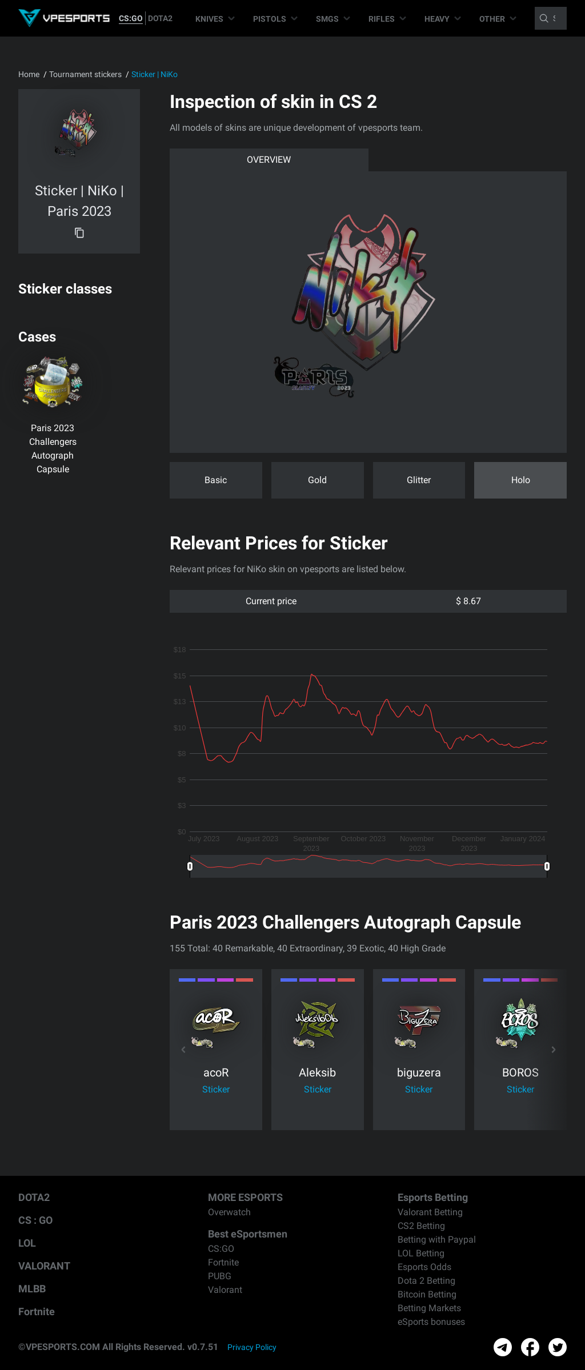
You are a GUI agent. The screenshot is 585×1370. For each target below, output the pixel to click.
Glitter (419, 480)
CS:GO (131, 18)
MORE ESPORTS (245, 1197)
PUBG (219, 1276)
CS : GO (35, 1220)
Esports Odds (424, 1266)
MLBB (32, 1289)
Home (28, 74)
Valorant (225, 1289)
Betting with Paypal (437, 1239)
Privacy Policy (252, 1347)
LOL (27, 1243)
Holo (520, 480)
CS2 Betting (421, 1225)
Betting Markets (429, 1308)
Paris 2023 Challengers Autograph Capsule (53, 449)
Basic (216, 480)
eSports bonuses (431, 1321)
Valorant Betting (430, 1212)
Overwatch (229, 1212)
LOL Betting (421, 1253)
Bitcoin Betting (427, 1294)
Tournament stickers (85, 74)
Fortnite (36, 1311)
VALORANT (44, 1266)
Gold (317, 480)
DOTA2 (160, 18)
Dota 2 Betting (426, 1280)
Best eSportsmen (247, 1234)
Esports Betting (433, 1197)
